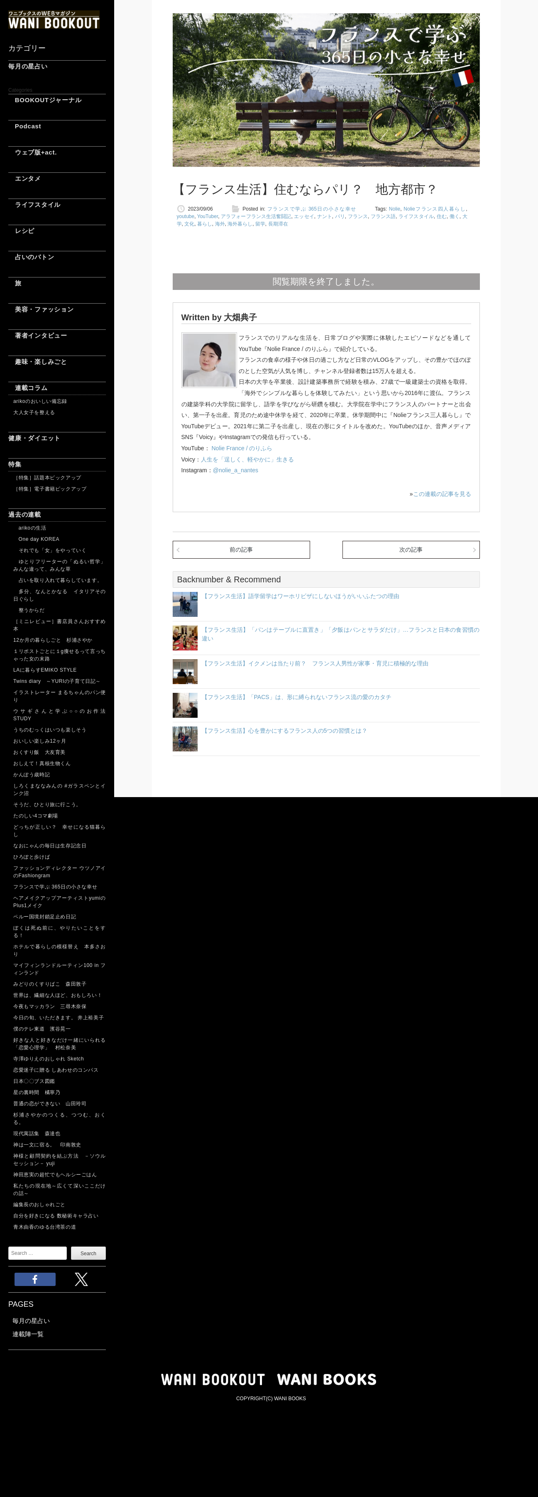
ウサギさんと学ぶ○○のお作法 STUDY (59, 715)
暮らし (204, 224)
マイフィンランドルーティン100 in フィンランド (59, 969)
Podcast (24, 126)
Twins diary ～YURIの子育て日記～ (57, 681)
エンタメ (24, 178)
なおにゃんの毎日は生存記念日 (49, 846)
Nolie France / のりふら (241, 448)
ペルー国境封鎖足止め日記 (44, 917)
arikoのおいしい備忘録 (40, 401)
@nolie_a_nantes (235, 470)
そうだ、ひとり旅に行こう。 (47, 804)
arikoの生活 (29, 528)
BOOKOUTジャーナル (44, 99)
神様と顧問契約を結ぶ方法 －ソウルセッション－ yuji (59, 1159)
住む (442, 216)
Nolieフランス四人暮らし (435, 209)
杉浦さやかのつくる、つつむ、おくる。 (59, 1118)
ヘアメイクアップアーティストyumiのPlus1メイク (59, 901)
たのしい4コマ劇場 (35, 816)
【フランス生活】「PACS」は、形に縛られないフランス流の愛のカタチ (296, 697)
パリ (340, 216)
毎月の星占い (28, 66)
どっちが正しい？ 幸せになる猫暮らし (59, 830)
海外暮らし (239, 224)
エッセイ (304, 216)
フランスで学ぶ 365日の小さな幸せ (55, 887)
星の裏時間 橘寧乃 (36, 1092)
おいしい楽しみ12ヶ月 (39, 741)
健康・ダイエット (34, 438)
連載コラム (28, 387)
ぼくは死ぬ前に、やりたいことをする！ (59, 931)
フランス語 (383, 216)
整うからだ (29, 610)
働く (455, 216)
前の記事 (241, 549)
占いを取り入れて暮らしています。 (57, 580)
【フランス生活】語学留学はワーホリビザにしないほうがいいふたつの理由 (300, 596)
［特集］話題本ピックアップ (47, 478)
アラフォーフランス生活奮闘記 (256, 216)
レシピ (21, 230)
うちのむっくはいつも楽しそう (49, 730)
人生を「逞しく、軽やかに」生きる (247, 459)
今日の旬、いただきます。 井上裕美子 (59, 1018)
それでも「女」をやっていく (49, 550)
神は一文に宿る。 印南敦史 (49, 1145)
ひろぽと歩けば (31, 857)
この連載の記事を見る (442, 494)
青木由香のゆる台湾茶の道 (44, 1227)
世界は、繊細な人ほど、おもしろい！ (57, 995)
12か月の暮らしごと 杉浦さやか (53, 640)
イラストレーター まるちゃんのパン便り (59, 696)
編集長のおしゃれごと (39, 1204)
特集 (15, 464)
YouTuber (207, 216)
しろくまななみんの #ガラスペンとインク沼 (59, 789)
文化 (189, 224)
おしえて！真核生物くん (42, 763)
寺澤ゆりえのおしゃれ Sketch (48, 1059)
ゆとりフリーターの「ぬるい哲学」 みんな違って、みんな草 (59, 565)
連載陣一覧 (28, 1333)
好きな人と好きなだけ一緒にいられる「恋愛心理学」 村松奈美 (59, 1043)
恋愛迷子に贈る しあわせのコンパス (56, 1070)
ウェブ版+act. (32, 152)
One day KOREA (36, 539)
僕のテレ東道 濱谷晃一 (42, 1029)
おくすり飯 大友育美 (39, 752)
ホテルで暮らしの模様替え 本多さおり (59, 950)
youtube (186, 216)
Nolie (394, 209)
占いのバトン (31, 256)
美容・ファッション (41, 309)
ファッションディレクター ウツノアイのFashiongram (59, 872)
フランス (358, 216)
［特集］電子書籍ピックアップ (49, 489)
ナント (324, 216)
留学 (260, 224)
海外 (220, 224)
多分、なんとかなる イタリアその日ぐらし (59, 595)
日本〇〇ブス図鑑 (34, 1081)
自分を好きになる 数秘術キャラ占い (56, 1216)
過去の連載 (24, 514)
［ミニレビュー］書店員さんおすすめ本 (59, 625)
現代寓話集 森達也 (36, 1133)
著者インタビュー (37, 335)
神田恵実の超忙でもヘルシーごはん (55, 1175)
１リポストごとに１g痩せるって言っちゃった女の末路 (59, 655)
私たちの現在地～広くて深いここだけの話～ (59, 1189)
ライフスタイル (34, 204)
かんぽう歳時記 (31, 775)
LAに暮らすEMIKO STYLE (45, 670)
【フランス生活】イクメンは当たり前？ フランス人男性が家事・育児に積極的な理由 (315, 663)
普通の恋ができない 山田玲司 (49, 1104)
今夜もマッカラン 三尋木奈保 (49, 1006)
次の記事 (411, 549)
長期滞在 (278, 224)
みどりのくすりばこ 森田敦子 (49, 984)
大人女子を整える (34, 412)
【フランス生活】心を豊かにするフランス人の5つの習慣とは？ (285, 730)
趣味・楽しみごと (37, 361)
